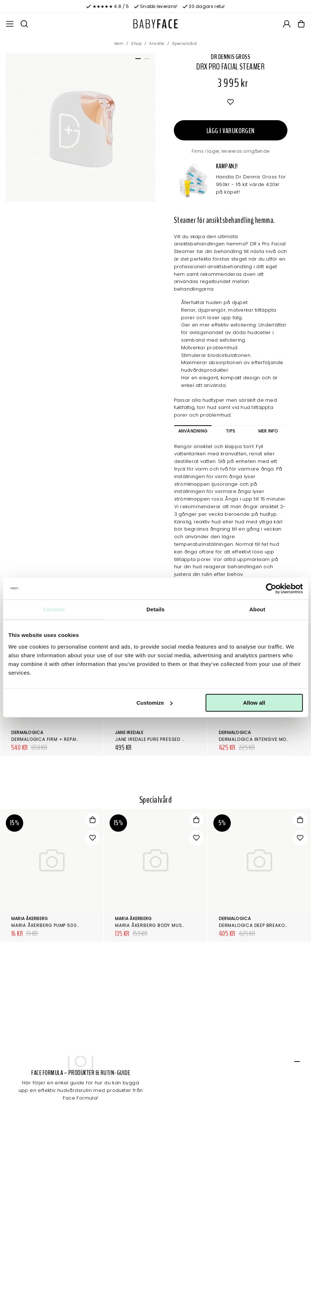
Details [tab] (156, 609)
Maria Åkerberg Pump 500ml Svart (55, 925)
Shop (136, 43)
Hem (119, 43)
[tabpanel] (80, 127)
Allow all (254, 703)
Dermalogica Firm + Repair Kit (49, 739)
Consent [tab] (54, 609)
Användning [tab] (193, 431)
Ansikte (156, 43)
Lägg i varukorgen (230, 131)
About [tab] (257, 609)
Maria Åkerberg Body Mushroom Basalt (166, 925)
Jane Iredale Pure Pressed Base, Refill (162, 739)
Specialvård (184, 43)
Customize (154, 703)
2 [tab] (145, 60)
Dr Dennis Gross (230, 56)
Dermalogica (27, 732)
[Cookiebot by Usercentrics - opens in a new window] (271, 588)
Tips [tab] (230, 431)
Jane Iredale (129, 732)
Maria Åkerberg (29, 918)
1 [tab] (136, 60)
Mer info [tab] (268, 431)
